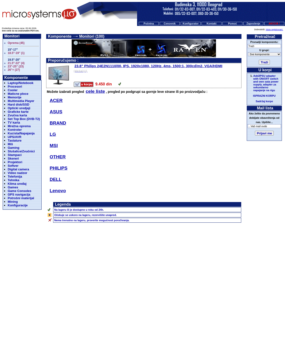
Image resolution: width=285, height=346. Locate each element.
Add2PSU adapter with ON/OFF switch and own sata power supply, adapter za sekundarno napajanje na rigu (266, 83)
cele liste (95, 91)
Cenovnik (170, 23)
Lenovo (58, 190)
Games (13, 187)
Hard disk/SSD (18, 104)
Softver (13, 165)
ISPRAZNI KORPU (264, 95)
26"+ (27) (14, 70)
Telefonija (15, 176)
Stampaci (15, 155)
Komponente (59, 36)
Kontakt (211, 23)
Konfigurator (191, 23)
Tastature (15, 140)
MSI (54, 145)
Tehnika (13, 180)
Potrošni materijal (21, 198)
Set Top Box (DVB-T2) (24, 119)
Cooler (13, 90)
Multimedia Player (21, 101)
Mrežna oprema (19, 126)
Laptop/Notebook (20, 83)
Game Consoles (19, 191)
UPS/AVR (14, 137)
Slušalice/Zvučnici (21, 151)
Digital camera (18, 169)
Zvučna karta (17, 115)
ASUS (56, 111)
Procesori (15, 86)
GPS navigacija (19, 194)
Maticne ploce (18, 93)
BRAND (58, 122)
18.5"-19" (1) (16, 53)
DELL (56, 179)
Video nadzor (17, 173)
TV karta (14, 122)
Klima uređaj (17, 183)
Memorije (14, 97)
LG (53, 134)
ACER (56, 100)
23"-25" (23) (16, 66)
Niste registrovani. (274, 29)
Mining (13, 201)
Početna (149, 23)
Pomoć (232, 23)
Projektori (15, 162)
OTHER (58, 156)
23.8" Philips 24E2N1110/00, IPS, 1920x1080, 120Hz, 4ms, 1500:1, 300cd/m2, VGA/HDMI (157, 68)
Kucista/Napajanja (21, 133)
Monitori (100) (91, 36)
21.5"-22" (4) (16, 63)
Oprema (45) (16, 43)
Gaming (13, 147)
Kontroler (15, 129)
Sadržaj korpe (264, 101)
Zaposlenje (253, 23)
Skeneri (13, 158)
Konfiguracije (18, 205)
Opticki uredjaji (19, 108)
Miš (10, 144)
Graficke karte (18, 111)
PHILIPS (58, 168)
